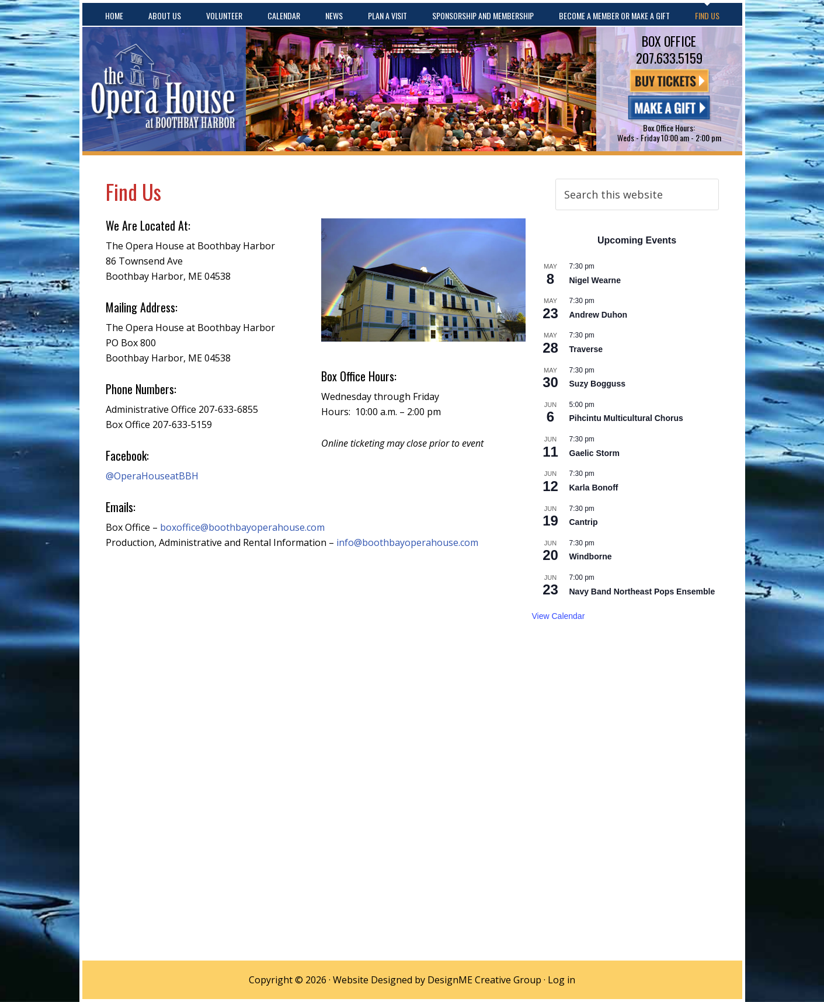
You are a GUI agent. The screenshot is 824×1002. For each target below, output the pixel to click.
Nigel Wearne (595, 280)
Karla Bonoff (593, 487)
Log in (561, 979)
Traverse (586, 349)
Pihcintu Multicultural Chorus (626, 418)
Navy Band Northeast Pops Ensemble (642, 591)
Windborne (590, 556)
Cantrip (583, 522)
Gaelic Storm (594, 453)
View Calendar (558, 616)
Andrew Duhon (598, 314)
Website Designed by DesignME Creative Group (437, 979)
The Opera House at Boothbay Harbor (164, 89)
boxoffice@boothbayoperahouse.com (242, 527)
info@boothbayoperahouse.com (407, 542)
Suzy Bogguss (597, 383)
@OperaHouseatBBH (152, 475)
